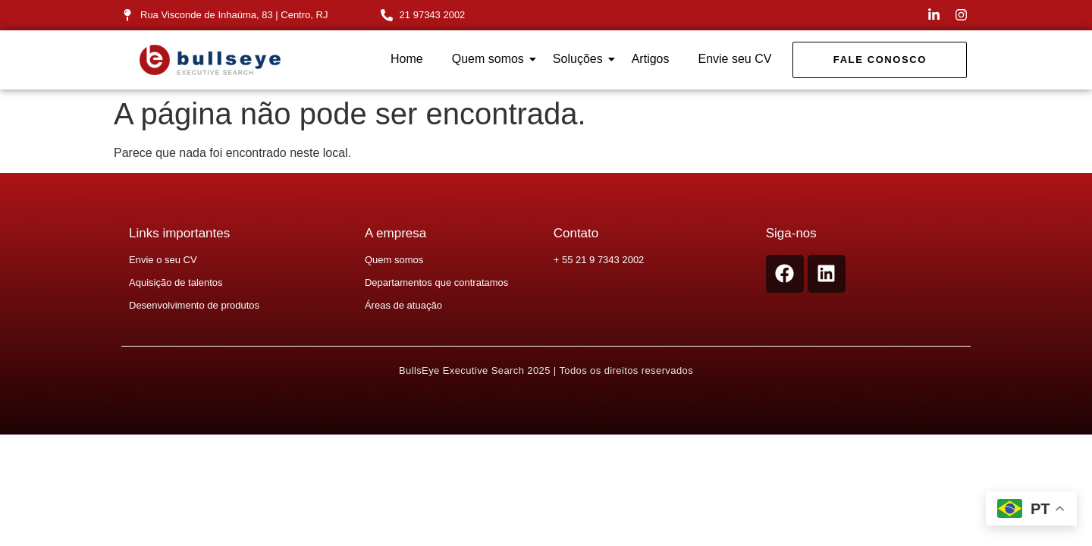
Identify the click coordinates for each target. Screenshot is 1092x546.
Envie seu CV (734, 58)
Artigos (651, 58)
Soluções (581, 58)
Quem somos (491, 58)
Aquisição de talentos (176, 282)
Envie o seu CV (163, 259)
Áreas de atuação (403, 305)
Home (407, 58)
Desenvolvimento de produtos (194, 305)
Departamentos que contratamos (436, 282)
